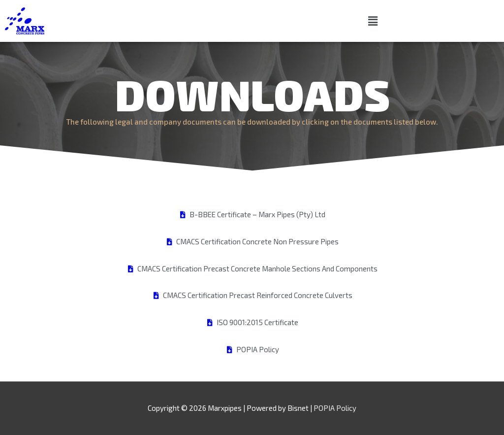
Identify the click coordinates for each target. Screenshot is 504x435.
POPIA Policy (335, 407)
